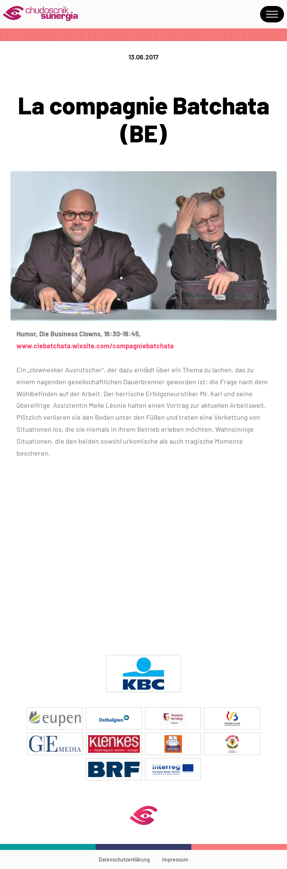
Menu (272, 14)
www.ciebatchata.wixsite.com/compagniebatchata (95, 346)
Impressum (175, 859)
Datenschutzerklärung (124, 859)
